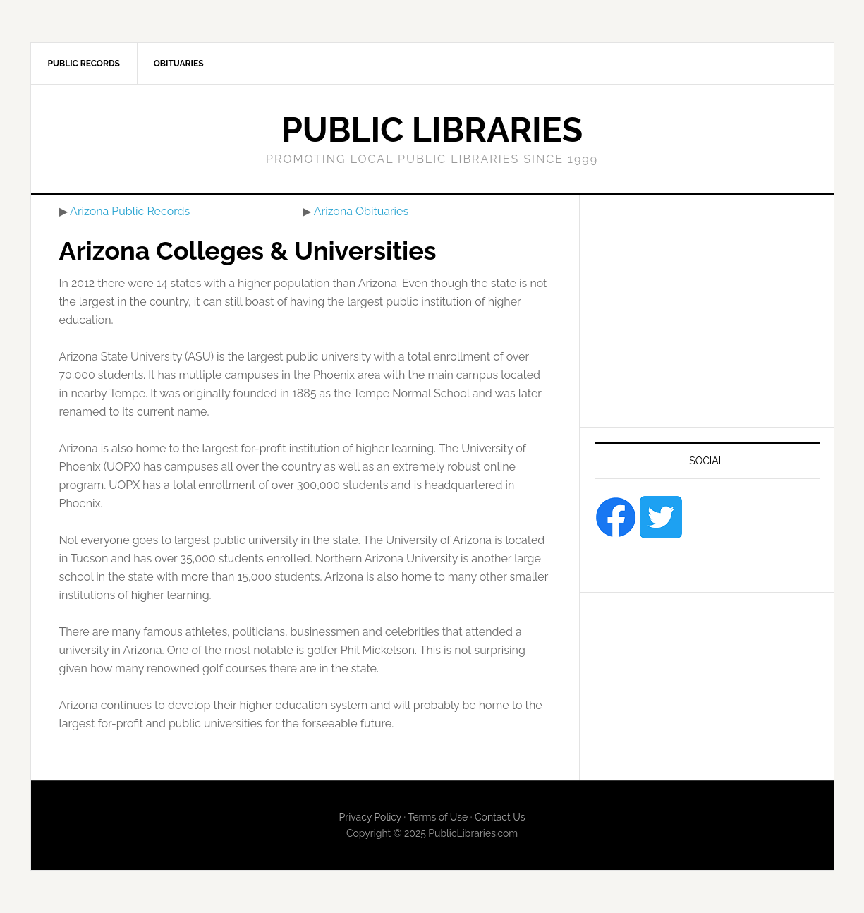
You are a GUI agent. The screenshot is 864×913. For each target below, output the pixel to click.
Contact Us (500, 817)
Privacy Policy (370, 817)
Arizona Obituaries (361, 211)
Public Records (84, 63)
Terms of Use (438, 817)
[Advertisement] (713, 308)
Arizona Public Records (130, 211)
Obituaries (179, 63)
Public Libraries (432, 130)
